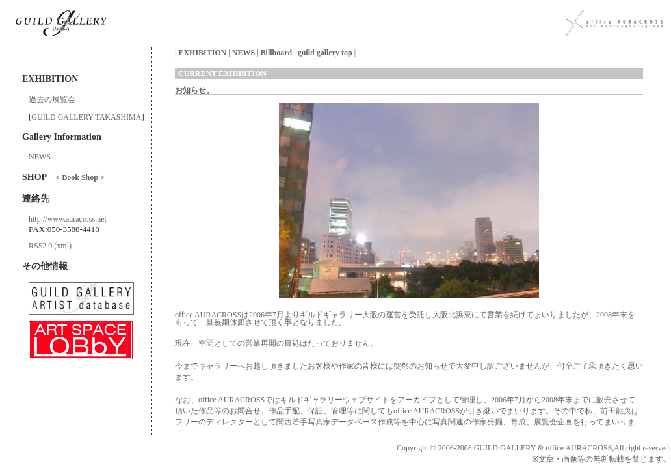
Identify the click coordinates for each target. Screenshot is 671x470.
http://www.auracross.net (68, 219)
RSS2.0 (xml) (50, 245)
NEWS (40, 156)
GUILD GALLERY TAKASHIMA (86, 117)
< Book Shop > (79, 177)
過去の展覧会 (52, 99)
